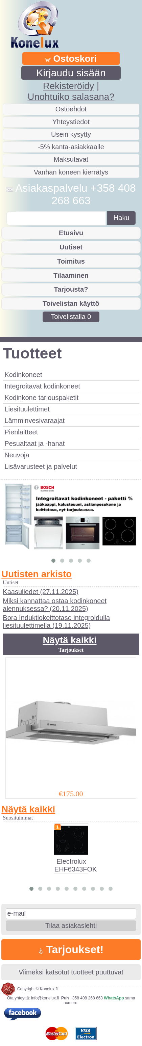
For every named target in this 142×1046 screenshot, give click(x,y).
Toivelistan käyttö (71, 303)
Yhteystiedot (71, 122)
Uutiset (71, 247)
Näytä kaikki (70, 640)
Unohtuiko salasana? (71, 96)
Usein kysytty (71, 134)
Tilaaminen (71, 275)
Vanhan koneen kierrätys (71, 172)
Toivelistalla (71, 316)
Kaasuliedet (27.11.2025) (40, 591)
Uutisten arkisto (36, 574)
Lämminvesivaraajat (34, 420)
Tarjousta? (71, 289)
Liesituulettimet (26, 409)
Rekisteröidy (68, 86)
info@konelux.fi (45, 998)
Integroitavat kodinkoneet (42, 386)
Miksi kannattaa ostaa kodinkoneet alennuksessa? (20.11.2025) (54, 604)
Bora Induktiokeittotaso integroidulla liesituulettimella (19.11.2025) (56, 621)
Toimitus (71, 261)
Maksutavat (71, 159)
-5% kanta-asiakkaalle (71, 147)
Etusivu (71, 233)
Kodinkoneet (23, 374)
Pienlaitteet (21, 432)
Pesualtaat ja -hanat (34, 443)
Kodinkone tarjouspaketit (41, 397)
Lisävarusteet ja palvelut (40, 466)
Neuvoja (16, 455)
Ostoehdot (71, 109)
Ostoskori (71, 58)
